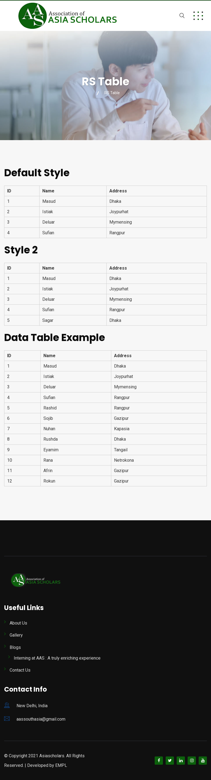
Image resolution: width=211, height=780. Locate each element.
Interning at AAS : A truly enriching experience (57, 658)
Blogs (15, 647)
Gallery (16, 635)
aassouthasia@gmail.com (40, 719)
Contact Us (20, 670)
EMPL (61, 765)
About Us (18, 623)
